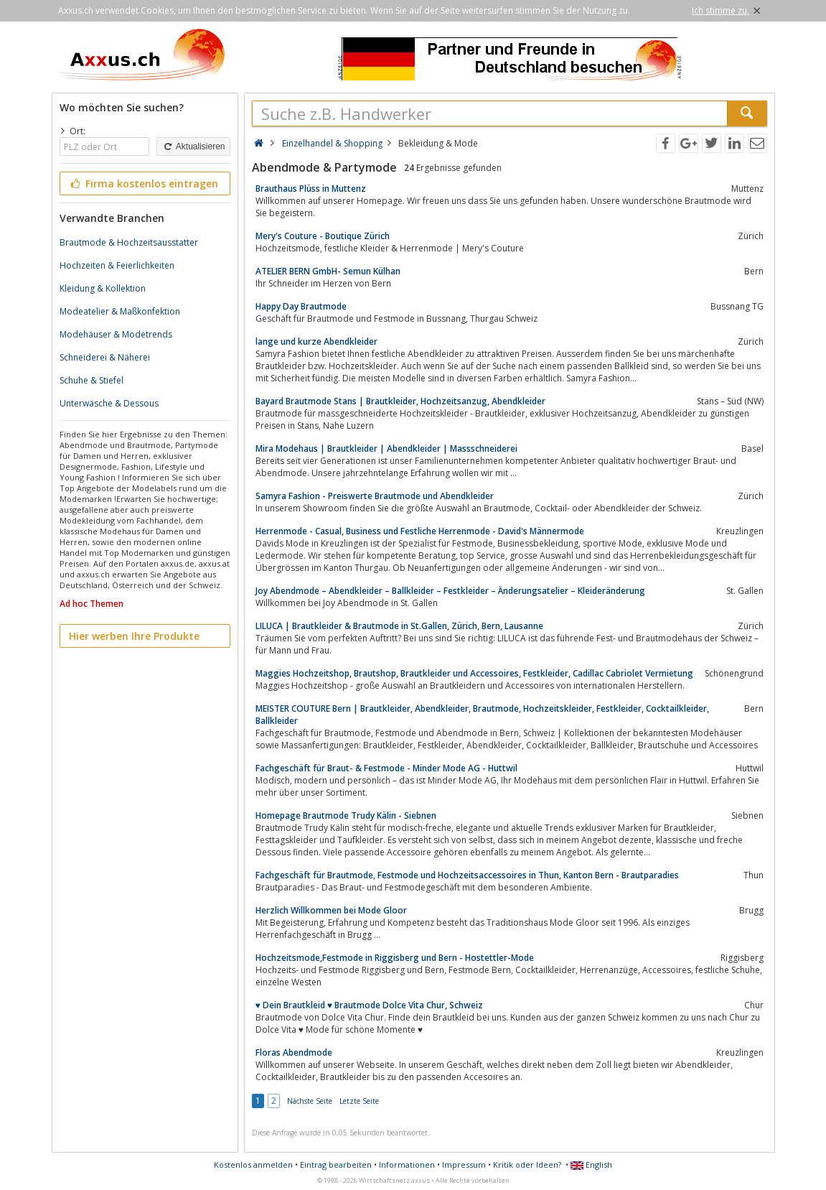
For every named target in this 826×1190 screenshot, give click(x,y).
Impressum (464, 1164)
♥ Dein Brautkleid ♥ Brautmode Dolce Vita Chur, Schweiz (369, 1005)
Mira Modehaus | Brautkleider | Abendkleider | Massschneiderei (386, 448)
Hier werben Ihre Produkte (134, 636)
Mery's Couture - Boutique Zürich (322, 236)
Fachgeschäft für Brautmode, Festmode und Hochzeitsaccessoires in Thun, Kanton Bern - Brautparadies (467, 875)
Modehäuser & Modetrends (116, 334)
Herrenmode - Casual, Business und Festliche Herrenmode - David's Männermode (419, 531)
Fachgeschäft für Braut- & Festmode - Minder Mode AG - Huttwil (386, 768)
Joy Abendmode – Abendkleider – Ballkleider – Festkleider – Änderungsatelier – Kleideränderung (450, 591)
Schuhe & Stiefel (91, 380)
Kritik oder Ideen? (527, 1164)
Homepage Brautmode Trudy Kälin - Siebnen (345, 815)
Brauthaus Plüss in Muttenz (310, 188)
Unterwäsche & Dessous (109, 403)
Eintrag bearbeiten (336, 1164)
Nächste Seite (309, 1101)
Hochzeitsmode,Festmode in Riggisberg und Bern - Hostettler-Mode (394, 958)
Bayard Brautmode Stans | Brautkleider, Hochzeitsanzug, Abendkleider (400, 401)
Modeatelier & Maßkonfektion (120, 311)
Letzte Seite (359, 1101)
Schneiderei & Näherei (105, 357)
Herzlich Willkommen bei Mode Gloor (331, 910)
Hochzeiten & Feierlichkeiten (117, 265)
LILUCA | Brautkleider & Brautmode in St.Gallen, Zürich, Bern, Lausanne (399, 626)
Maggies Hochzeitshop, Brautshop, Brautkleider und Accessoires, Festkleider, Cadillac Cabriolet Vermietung (474, 673)
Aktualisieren (193, 146)
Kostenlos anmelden (253, 1164)
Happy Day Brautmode (301, 306)
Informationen (407, 1164)
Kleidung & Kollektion (103, 288)
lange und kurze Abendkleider (316, 341)
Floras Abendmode (293, 1052)
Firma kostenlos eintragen (144, 183)
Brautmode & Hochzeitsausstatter (129, 242)
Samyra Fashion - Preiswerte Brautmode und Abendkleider (374, 496)
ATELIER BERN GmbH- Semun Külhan (327, 271)
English (591, 1164)
